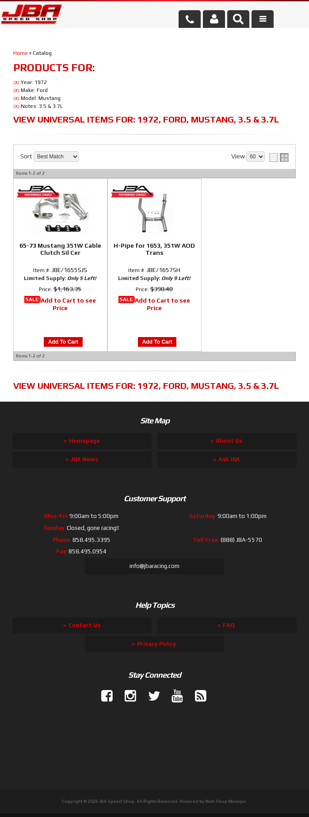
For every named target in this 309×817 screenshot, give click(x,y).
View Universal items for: (146, 119)
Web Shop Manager (225, 801)
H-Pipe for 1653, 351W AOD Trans (154, 249)
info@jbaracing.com (154, 566)
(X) (16, 82)
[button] (238, 19)
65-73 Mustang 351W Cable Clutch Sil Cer (60, 249)
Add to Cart (63, 342)
